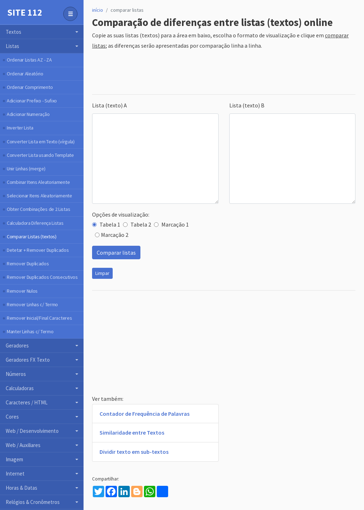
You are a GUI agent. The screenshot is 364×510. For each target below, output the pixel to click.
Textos (13, 31)
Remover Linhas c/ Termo (32, 304)
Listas (12, 46)
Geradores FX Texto (28, 359)
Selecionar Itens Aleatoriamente (39, 195)
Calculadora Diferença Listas (35, 223)
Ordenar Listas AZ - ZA (29, 60)
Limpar (102, 273)
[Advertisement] (221, 73)
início (97, 10)
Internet (15, 473)
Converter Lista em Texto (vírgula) (41, 141)
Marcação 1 (171, 224)
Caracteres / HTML (27, 402)
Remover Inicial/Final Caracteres (39, 318)
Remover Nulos (22, 291)
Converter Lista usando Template (40, 155)
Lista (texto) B (246, 105)
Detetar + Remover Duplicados (38, 250)
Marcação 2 (111, 234)
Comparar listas (116, 252)
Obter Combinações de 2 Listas (38, 209)
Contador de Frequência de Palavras (144, 413)
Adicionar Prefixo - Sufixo (32, 100)
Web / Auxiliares (23, 445)
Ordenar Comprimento (30, 87)
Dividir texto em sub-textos (134, 451)
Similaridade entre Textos (132, 432)
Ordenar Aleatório (25, 73)
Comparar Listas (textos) (32, 236)
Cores (12, 416)
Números (16, 374)
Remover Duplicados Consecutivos (42, 277)
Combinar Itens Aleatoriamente (38, 182)
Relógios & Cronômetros (33, 502)
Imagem (14, 459)
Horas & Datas (21, 487)
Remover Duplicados (28, 263)
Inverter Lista (20, 127)
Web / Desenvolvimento (32, 430)
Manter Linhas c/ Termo (30, 331)
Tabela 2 (137, 224)
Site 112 (24, 12)
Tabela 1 (106, 224)
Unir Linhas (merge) (26, 168)
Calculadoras (20, 388)
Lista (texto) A (109, 105)
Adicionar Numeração (28, 114)
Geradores (17, 345)
